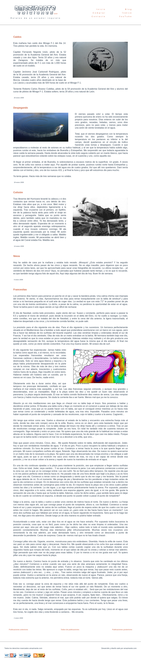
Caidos (17, 37)
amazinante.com (35, 648)
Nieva (16, 256)
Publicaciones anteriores (18, 630)
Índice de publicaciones (70, 630)
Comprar (99, 13)
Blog (128, 9)
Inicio (101, 9)
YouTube (125, 16)
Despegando (20, 107)
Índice (127, 13)
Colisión (18, 192)
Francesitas (20, 289)
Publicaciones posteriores (122, 630)
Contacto (99, 16)
